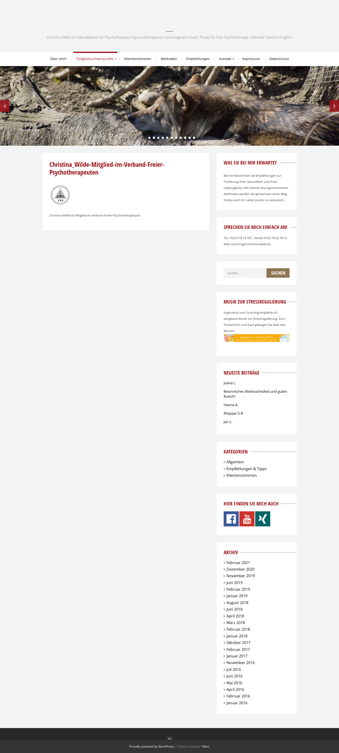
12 (194, 138)
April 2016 (235, 689)
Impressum (251, 58)
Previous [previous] (4, 106)
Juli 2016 (233, 669)
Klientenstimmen (137, 58)
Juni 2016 (234, 676)
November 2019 (240, 575)
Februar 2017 (238, 649)
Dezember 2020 (240, 569)
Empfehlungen (198, 58)
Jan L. (228, 421)
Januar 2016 (236, 702)
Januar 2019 (236, 595)
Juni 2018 (234, 609)
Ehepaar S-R (233, 413)
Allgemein (235, 462)
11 (190, 138)
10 (185, 138)
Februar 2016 (238, 696)
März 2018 (235, 622)
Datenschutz (279, 58)
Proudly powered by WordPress (151, 746)
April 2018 (235, 616)
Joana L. (230, 383)
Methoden (169, 58)
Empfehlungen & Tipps (246, 468)
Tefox (205, 746)
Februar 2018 (238, 629)
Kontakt (225, 58)
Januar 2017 (236, 656)
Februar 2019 (238, 589)
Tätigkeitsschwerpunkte (94, 58)
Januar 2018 (236, 636)
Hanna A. (231, 404)
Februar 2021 (238, 562)
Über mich (58, 58)
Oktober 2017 (238, 642)
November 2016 (240, 662)
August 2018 (237, 602)
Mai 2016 (234, 682)
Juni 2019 (234, 582)
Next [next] (334, 106)
